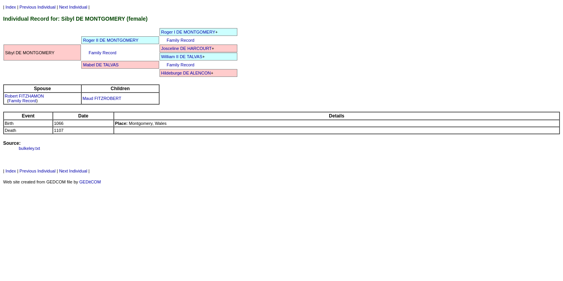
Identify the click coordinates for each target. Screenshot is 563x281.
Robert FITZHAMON (24, 96)
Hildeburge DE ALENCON (186, 73)
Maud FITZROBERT (101, 98)
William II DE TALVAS (182, 56)
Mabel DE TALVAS (100, 64)
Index (10, 7)
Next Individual (73, 7)
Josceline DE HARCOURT (186, 48)
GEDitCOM (90, 182)
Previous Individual (38, 7)
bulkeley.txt (29, 148)
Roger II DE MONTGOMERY (110, 40)
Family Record (180, 40)
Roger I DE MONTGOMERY (188, 32)
